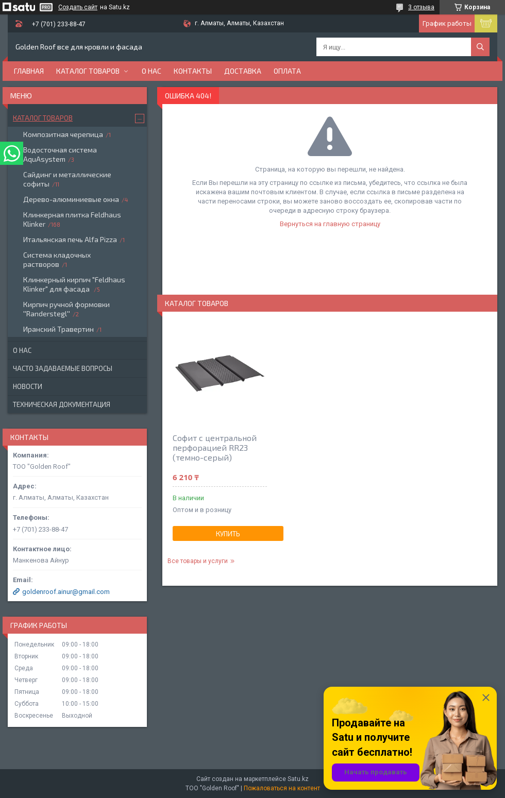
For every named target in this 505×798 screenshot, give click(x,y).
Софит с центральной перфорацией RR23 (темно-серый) (215, 447)
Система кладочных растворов (57, 259)
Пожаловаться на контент (282, 788)
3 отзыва (421, 7)
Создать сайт (77, 7)
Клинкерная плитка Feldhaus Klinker (72, 219)
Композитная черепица (63, 134)
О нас (151, 70)
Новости (27, 386)
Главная (29, 70)
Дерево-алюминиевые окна (71, 199)
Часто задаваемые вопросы (62, 368)
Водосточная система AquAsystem (60, 154)
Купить (228, 534)
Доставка (242, 70)
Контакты (193, 70)
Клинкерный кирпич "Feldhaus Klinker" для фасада (74, 284)
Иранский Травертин (58, 329)
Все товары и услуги (197, 561)
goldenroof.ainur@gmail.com (66, 592)
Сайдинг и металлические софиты (67, 179)
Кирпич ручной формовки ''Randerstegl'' (66, 309)
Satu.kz (298, 779)
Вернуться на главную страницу (330, 224)
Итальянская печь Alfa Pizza (70, 239)
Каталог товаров (88, 70)
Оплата (287, 70)
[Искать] (480, 47)
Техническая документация (61, 404)
